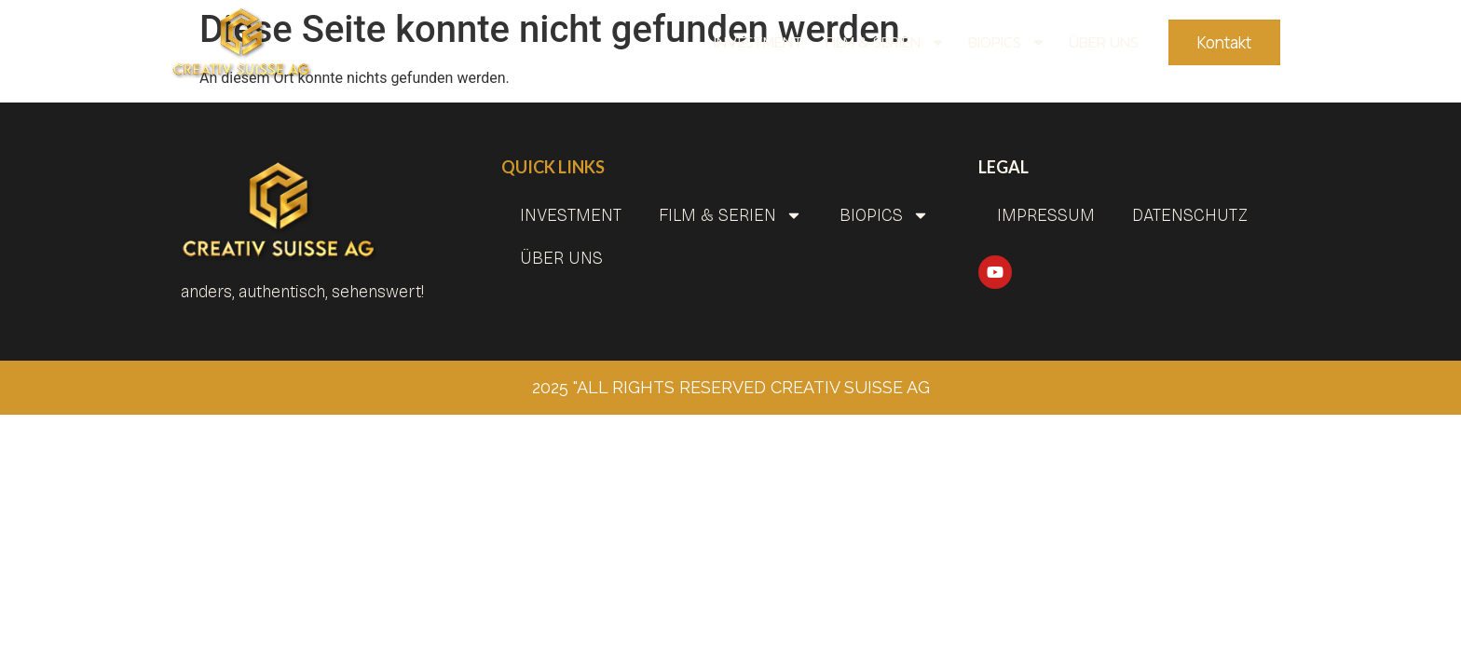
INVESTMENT (758, 42)
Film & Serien (886, 42)
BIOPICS (1007, 42)
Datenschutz (1190, 215)
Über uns (1104, 42)
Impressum (1046, 215)
